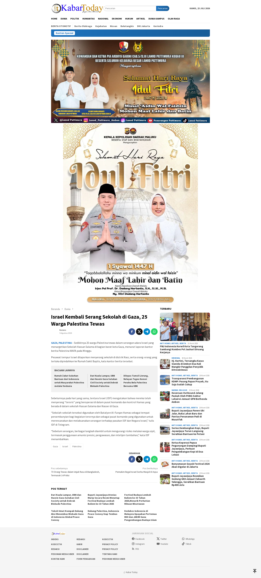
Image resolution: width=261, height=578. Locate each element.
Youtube (162, 544)
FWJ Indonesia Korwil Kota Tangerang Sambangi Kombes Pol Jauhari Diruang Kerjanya (182, 349)
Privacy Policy (110, 544)
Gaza (55, 446)
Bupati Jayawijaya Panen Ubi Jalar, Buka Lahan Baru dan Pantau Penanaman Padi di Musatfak (188, 415)
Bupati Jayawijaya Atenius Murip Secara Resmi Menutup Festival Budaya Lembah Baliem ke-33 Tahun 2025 (104, 499)
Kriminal (176, 358)
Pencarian (163, 8)
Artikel (175, 343)
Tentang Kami (109, 554)
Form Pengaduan (86, 559)
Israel (65, 446)
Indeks (55, 539)
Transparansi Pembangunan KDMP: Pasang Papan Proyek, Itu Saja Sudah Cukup (190, 381)
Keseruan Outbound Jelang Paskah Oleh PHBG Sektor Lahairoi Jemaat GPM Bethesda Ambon (189, 397)
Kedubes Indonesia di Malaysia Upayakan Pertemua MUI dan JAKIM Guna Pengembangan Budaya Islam (140, 515)
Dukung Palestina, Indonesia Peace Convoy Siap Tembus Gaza (103, 513)
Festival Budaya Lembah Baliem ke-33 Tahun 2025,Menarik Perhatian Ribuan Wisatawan (137, 499)
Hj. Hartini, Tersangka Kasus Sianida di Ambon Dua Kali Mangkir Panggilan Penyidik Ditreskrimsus (188, 365)
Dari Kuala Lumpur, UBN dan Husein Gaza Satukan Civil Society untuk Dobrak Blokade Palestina (66, 499)
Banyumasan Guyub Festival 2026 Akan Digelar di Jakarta (191, 465)
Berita (183, 343)
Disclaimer (83, 549)
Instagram (138, 544)
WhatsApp (188, 539)
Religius (183, 390)
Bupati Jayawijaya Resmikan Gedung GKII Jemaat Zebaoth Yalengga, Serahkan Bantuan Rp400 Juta (188, 480)
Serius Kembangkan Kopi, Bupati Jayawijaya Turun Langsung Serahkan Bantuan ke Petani (190, 431)
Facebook (138, 539)
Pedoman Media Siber (62, 554)
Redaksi (81, 539)
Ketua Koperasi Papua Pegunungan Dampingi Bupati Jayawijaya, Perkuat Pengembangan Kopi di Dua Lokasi (189, 448)
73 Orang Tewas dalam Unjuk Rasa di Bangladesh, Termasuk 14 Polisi (76, 472)
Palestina (76, 446)
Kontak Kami (58, 559)
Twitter (162, 539)
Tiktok (186, 544)
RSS (135, 549)
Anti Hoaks (165, 343)
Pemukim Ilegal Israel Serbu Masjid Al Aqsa (132, 470)
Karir (79, 544)
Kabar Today (131, 572)
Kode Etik (107, 539)
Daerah (175, 390)
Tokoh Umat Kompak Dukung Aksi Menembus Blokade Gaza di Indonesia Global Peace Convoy (67, 515)
